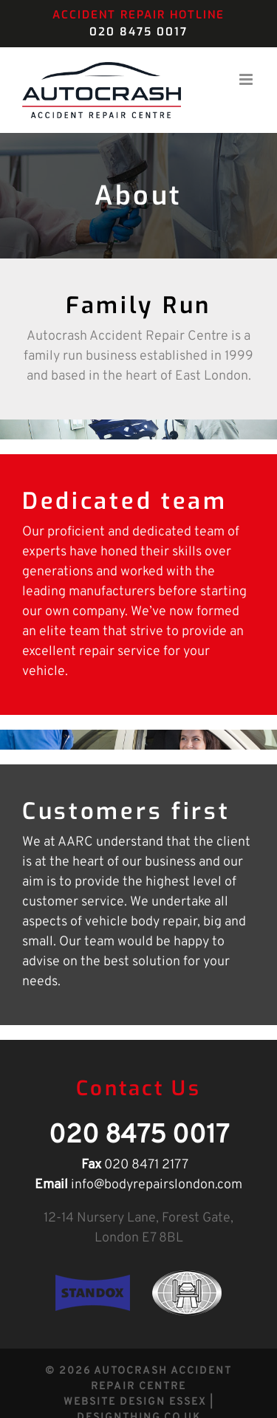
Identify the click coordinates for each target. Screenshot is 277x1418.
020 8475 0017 (138, 31)
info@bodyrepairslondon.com (156, 1184)
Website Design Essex (135, 1402)
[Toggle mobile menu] (247, 79)
